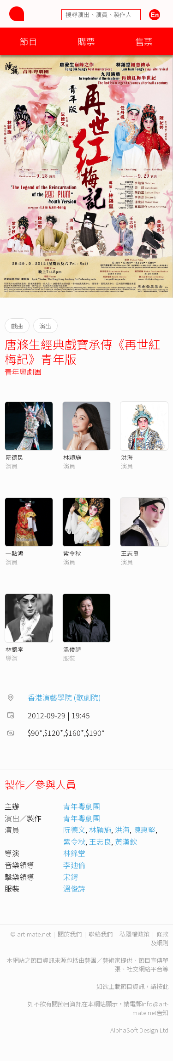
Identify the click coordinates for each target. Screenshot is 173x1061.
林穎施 (72, 457)
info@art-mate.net (150, 1008)
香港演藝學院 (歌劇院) (64, 697)
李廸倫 (74, 864)
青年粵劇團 (23, 371)
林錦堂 (15, 649)
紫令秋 (72, 553)
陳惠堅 (144, 829)
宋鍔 (70, 876)
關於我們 (70, 934)
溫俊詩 (72, 649)
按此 (162, 986)
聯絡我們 (101, 934)
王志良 (130, 553)
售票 (144, 41)
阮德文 (74, 829)
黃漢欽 (126, 841)
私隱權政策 (134, 934)
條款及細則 (159, 938)
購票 (86, 41)
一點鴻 (15, 553)
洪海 (127, 457)
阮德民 (15, 457)
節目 (28, 41)
